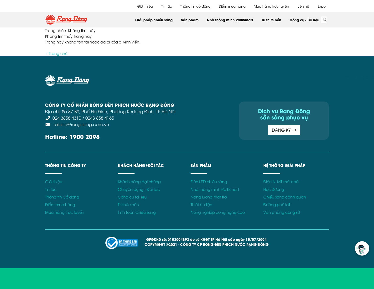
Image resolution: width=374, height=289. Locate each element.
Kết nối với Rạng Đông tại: (270, 77)
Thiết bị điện (201, 204)
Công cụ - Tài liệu (304, 19)
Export (322, 6)
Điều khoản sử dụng (127, 77)
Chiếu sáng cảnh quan (284, 196)
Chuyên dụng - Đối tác (139, 189)
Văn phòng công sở (281, 212)
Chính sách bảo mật (166, 77)
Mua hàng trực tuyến (271, 6)
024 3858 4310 (66, 118)
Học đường (273, 189)
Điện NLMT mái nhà (281, 181)
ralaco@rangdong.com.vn (80, 124)
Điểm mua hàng (232, 6)
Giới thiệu (145, 6)
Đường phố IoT (276, 204)
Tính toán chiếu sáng (137, 212)
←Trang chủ (56, 53)
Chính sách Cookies (205, 77)
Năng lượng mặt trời (209, 196)
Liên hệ (303, 6)
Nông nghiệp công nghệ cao (218, 212)
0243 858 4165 (99, 118)
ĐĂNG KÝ (284, 130)
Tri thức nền (271, 19)
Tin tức (166, 6)
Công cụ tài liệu (132, 196)
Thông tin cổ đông (195, 6)
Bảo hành (235, 77)
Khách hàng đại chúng (139, 181)
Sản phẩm (190, 19)
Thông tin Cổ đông (62, 196)
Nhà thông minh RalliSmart (230, 19)
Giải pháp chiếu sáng (154, 19)
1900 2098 (84, 136)
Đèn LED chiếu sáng (209, 181)
